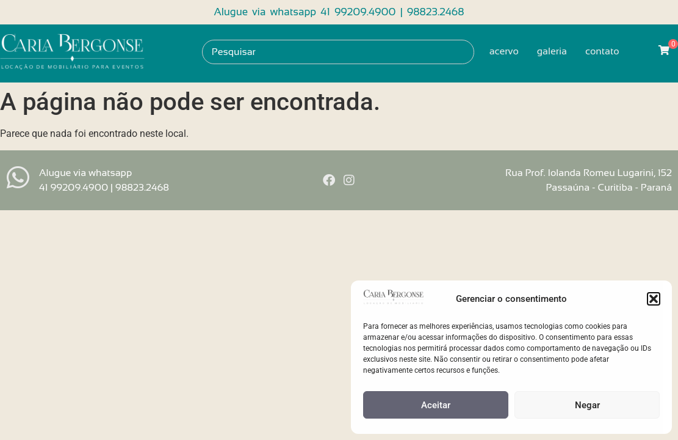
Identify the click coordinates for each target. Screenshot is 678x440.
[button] (653, 299)
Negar (587, 405)
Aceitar (435, 405)
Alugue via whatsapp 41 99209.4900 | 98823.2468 (339, 12)
